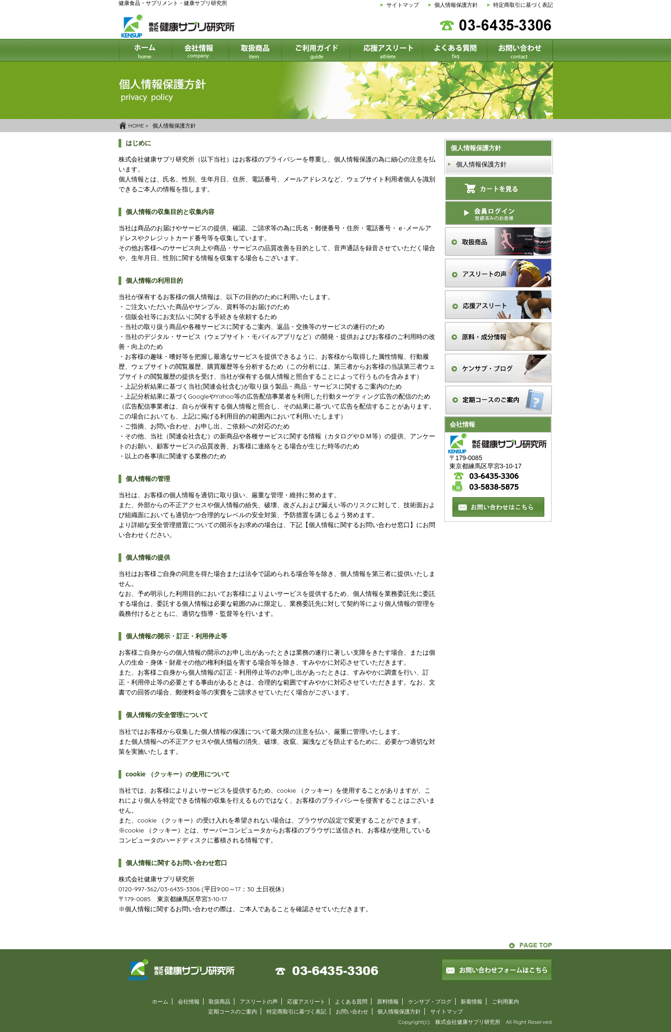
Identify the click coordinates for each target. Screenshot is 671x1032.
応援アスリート (306, 1001)
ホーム (160, 1001)
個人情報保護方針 (456, 4)
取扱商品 (219, 1001)
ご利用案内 (505, 1001)
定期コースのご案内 (232, 1011)
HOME (136, 125)
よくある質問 (351, 1001)
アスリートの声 (259, 1001)
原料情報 (388, 1001)
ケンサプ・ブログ (430, 1001)
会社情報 (189, 1001)
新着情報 (471, 1001)
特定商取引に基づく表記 (523, 4)
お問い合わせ (352, 1011)
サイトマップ (402, 4)
